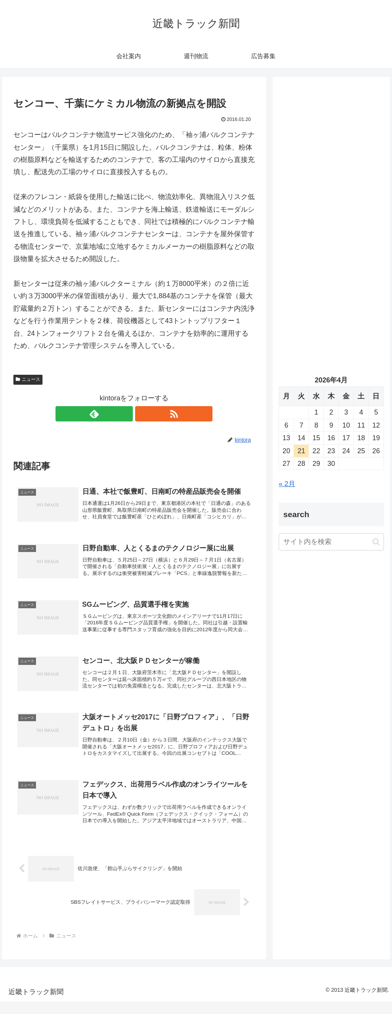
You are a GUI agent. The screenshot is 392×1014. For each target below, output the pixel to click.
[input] (331, 541)
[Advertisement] (331, 156)
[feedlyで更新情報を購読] (125, 413)
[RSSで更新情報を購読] (142, 413)
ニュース (28, 379)
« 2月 (287, 484)
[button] (376, 541)
